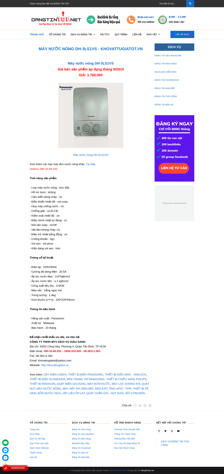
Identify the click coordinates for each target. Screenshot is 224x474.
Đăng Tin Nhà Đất (80, 457)
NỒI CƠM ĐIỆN (135, 393)
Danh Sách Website (39, 448)
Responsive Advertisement (174, 203)
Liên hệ (33, 457)
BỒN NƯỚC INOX (49, 393)
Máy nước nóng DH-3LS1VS (91, 63)
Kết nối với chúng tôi (171, 422)
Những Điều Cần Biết (124, 438)
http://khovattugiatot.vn (55, 365)
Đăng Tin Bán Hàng (81, 438)
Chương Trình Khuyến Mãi (127, 429)
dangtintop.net (147, 470)
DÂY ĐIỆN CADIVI (55, 374)
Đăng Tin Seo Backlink (83, 434)
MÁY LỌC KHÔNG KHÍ (126, 383)
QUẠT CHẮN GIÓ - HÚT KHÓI (105, 393)
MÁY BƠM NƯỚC (98, 383)
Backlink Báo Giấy (81, 443)
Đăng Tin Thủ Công (81, 429)
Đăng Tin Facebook (81, 448)
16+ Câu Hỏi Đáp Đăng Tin (127, 443)
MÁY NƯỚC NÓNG (49, 388)
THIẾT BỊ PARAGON (42, 383)
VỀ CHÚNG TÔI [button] (38, 422)
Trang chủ (34, 429)
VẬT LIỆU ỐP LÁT (73, 393)
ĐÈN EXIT (101, 388)
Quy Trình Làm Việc (39, 443)
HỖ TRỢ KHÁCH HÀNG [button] (127, 422)
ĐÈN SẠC (88, 388)
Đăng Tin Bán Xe (80, 452)
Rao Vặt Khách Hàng (124, 448)
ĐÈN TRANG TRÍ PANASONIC (86, 379)
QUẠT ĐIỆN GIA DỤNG (71, 383)
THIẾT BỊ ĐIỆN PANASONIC (85, 374)
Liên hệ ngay (182, 34)
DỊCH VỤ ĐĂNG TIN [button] (83, 422)
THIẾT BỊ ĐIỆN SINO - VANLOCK (125, 374)
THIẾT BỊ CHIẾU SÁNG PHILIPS (126, 379)
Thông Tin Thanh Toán (125, 434)
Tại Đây (91, 164)
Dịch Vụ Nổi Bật (37, 438)
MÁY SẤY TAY (71, 388)
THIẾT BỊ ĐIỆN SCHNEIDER (47, 379)
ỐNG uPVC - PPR (120, 388)
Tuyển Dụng (35, 452)
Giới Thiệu (35, 434)
